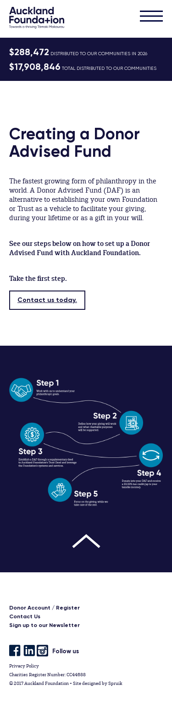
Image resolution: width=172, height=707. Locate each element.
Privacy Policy (24, 666)
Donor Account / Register (44, 607)
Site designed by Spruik (97, 683)
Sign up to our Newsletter (44, 625)
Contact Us (24, 616)
